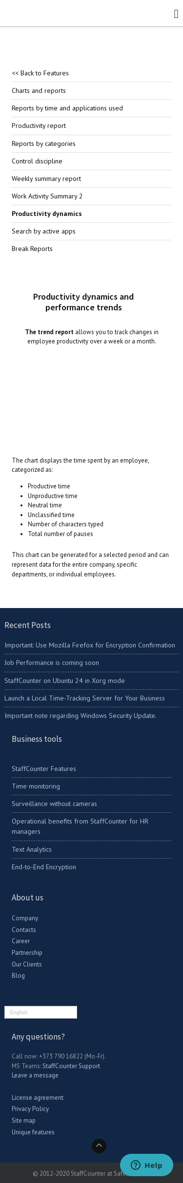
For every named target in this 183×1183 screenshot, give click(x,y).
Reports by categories (44, 143)
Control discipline (37, 161)
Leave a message (35, 1075)
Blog (18, 975)
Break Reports (32, 248)
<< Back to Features (40, 73)
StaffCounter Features (44, 768)
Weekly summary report (46, 178)
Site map (24, 1120)
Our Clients (27, 964)
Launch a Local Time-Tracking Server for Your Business (84, 698)
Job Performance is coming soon (51, 662)
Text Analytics (32, 849)
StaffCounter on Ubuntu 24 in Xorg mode (64, 680)
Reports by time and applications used (67, 108)
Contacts (24, 930)
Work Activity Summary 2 (47, 196)
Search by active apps (44, 231)
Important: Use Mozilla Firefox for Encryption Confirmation (89, 645)
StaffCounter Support (71, 1066)
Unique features (33, 1132)
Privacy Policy (30, 1109)
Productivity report (39, 125)
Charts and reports (39, 90)
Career (21, 941)
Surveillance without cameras (54, 803)
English (18, 1012)
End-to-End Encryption (44, 866)
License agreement (37, 1097)
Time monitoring (36, 786)
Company (25, 918)
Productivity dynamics (47, 213)
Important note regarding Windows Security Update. (80, 715)
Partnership (27, 953)
